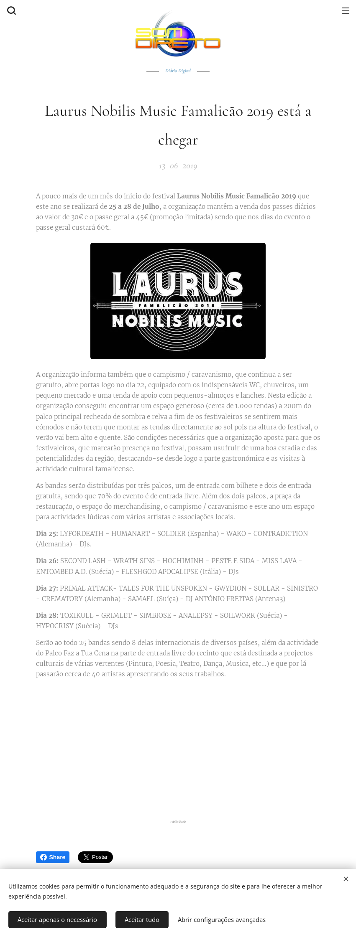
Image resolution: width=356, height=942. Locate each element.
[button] (10, 10)
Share (53, 857)
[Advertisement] (183, 747)
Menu (345, 10)
